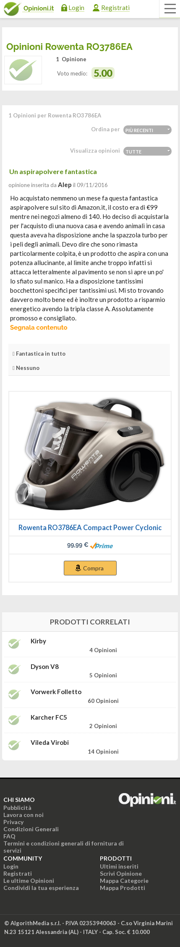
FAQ (9, 836)
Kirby (38, 641)
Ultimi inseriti (119, 866)
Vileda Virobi (50, 742)
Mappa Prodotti (122, 887)
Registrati (115, 7)
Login (76, 7)
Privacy (13, 821)
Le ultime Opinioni (28, 880)
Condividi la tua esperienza (41, 887)
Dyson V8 (45, 666)
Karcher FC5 (49, 717)
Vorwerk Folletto (56, 691)
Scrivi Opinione (121, 873)
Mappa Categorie (124, 880)
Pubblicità (17, 807)
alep (65, 184)
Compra (93, 568)
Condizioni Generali (31, 829)
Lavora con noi (23, 814)
